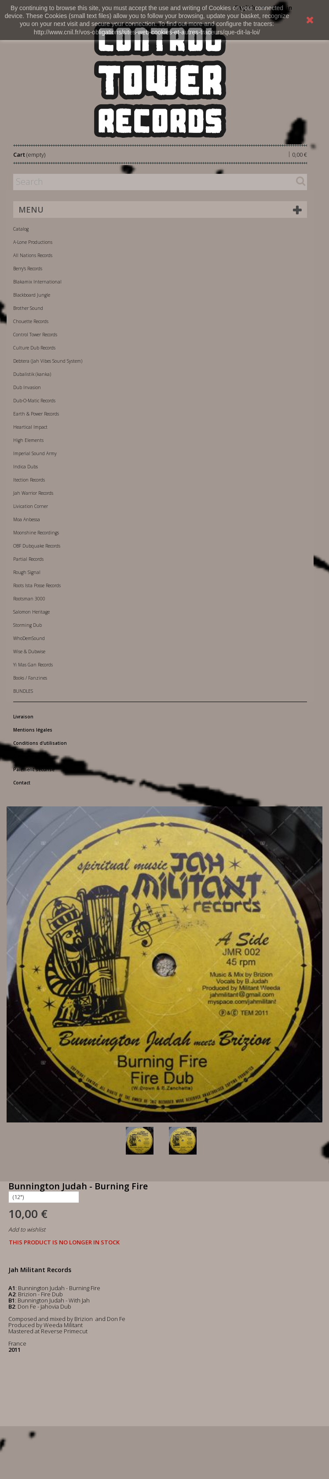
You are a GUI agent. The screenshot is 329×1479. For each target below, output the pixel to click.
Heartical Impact (30, 427)
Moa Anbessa (26, 519)
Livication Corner (30, 506)
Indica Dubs (25, 467)
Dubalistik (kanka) (32, 374)
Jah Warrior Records (33, 493)
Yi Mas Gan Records (33, 665)
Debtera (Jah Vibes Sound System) (47, 361)
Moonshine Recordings (36, 533)
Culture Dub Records (34, 348)
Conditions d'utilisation (40, 743)
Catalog (21, 229)
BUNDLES (23, 691)
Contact (21, 783)
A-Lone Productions (32, 242)
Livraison (23, 717)
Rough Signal (26, 572)
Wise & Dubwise (29, 651)
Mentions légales (32, 730)
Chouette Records (30, 321)
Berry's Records (27, 268)
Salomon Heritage (31, 612)
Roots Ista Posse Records (37, 585)
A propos (23, 756)
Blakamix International (37, 282)
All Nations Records (32, 255)
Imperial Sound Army (35, 453)
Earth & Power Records (36, 414)
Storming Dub (27, 625)
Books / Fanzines (30, 678)
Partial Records (28, 559)
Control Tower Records (35, 334)
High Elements (28, 440)
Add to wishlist (26, 1229)
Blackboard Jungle (31, 295)
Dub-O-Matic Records (34, 400)
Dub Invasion (27, 387)
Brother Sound (28, 308)
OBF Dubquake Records (36, 546)
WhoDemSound (29, 638)
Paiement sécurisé (34, 769)
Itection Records (29, 480)
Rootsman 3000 (29, 599)
